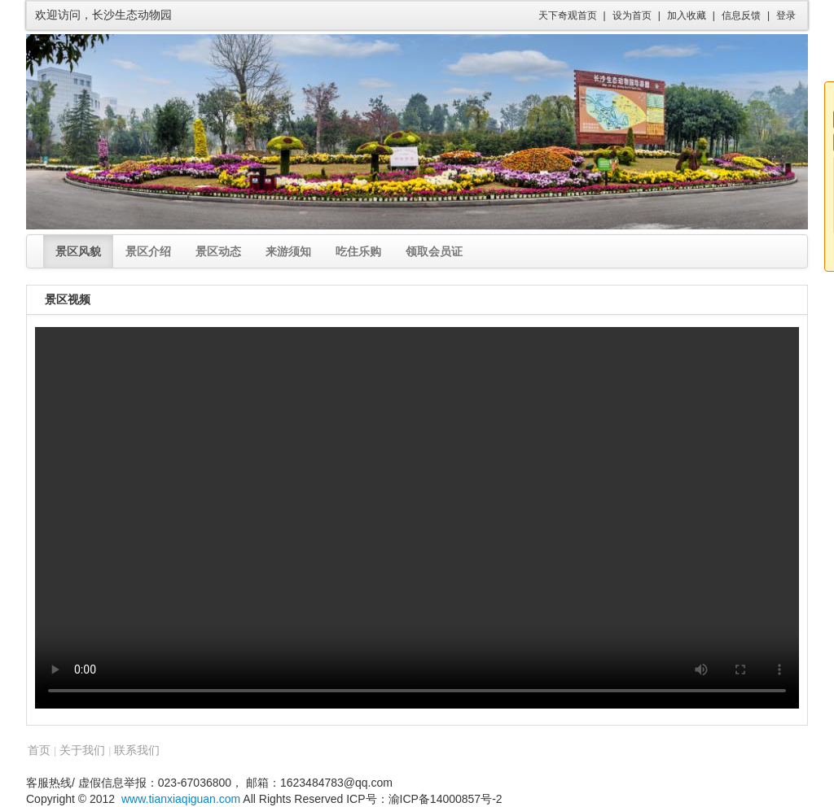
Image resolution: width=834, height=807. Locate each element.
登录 (786, 15)
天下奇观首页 (567, 15)
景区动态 (218, 251)
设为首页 (632, 15)
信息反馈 (741, 15)
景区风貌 (78, 251)
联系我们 (137, 750)
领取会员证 (434, 251)
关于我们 (82, 750)
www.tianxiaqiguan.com (180, 798)
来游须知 (288, 251)
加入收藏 (686, 15)
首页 (39, 750)
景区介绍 (148, 251)
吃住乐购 (358, 251)
